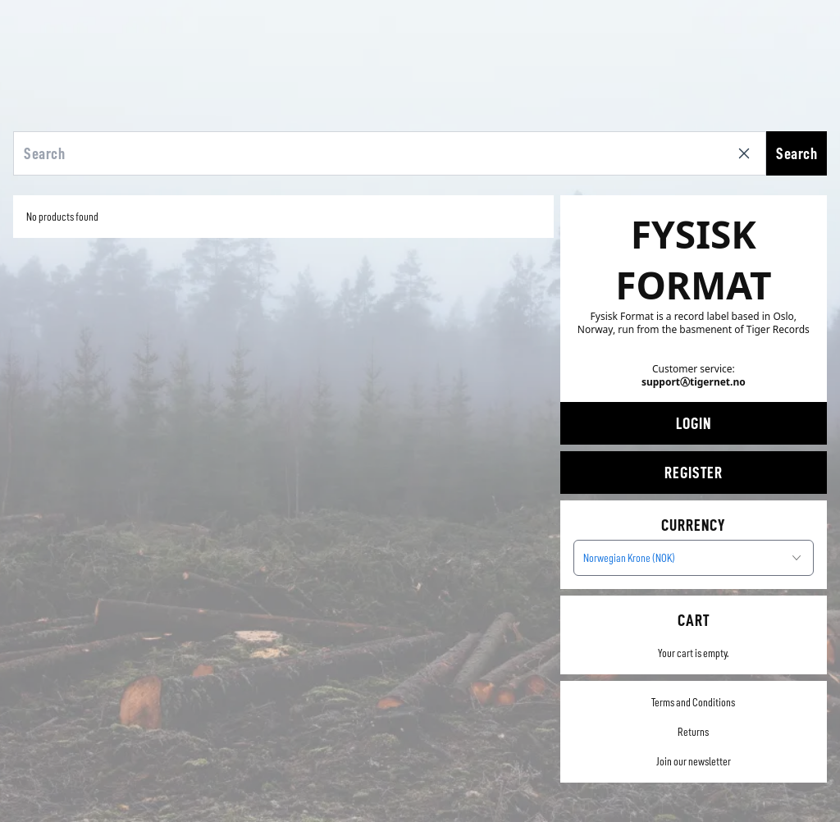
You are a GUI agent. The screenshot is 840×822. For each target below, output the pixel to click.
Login (693, 423)
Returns (693, 732)
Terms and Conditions (693, 702)
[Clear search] (747, 153)
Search (796, 153)
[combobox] (693, 558)
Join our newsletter (693, 761)
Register (693, 472)
